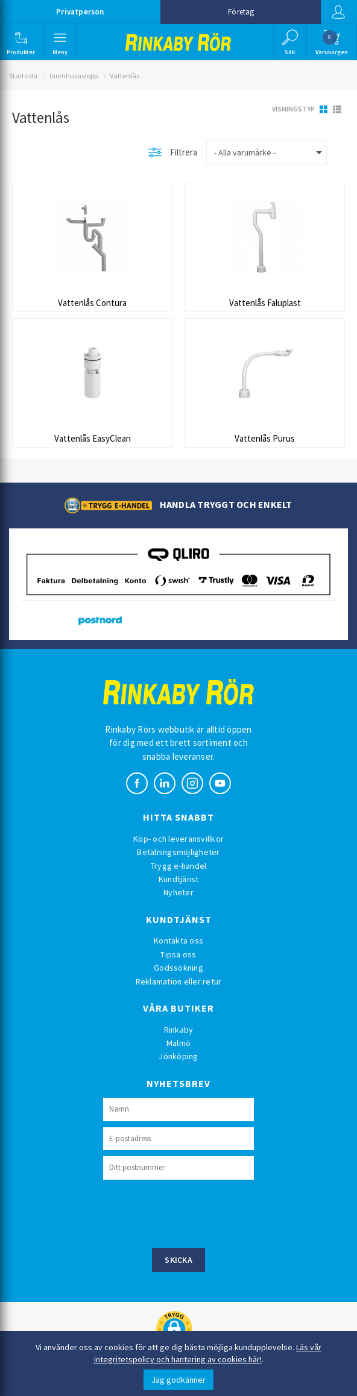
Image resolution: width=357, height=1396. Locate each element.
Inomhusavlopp (73, 75)
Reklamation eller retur (179, 981)
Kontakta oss (178, 940)
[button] (21, 42)
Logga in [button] (338, 12)
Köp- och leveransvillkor (178, 838)
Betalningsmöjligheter (178, 852)
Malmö (178, 1043)
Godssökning (178, 967)
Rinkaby (179, 1029)
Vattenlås (124, 75)
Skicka (178, 1259)
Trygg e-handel (179, 865)
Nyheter (178, 892)
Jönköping (178, 1056)
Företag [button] (241, 12)
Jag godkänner (178, 1379)
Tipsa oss (178, 954)
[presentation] (194, 1212)
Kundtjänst (179, 879)
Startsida (23, 75)
